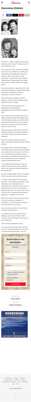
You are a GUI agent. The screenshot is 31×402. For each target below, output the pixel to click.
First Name (8, 258)
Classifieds (25, 381)
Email (7, 252)
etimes (19, 381)
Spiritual (23, 380)
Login (13, 383)
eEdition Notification (13, 278)
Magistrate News (9, 380)
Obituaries (15, 378)
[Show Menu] (2, 2)
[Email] (15, 254)
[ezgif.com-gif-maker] (14, 324)
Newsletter (10, 280)
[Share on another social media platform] (27, 15)
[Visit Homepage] (15, 2)
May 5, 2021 (4, 11)
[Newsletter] (5, 280)
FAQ (17, 383)
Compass (17, 380)
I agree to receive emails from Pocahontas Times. (15, 273)
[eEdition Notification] (5, 277)
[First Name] (15, 261)
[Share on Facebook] (9, 15)
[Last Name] (15, 268)
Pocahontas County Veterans (9, 381)
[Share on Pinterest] (21, 15)
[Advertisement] (15, 353)
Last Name (8, 265)
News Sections (8, 378)
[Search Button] (29, 2)
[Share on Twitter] (15, 15)
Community (22, 378)
